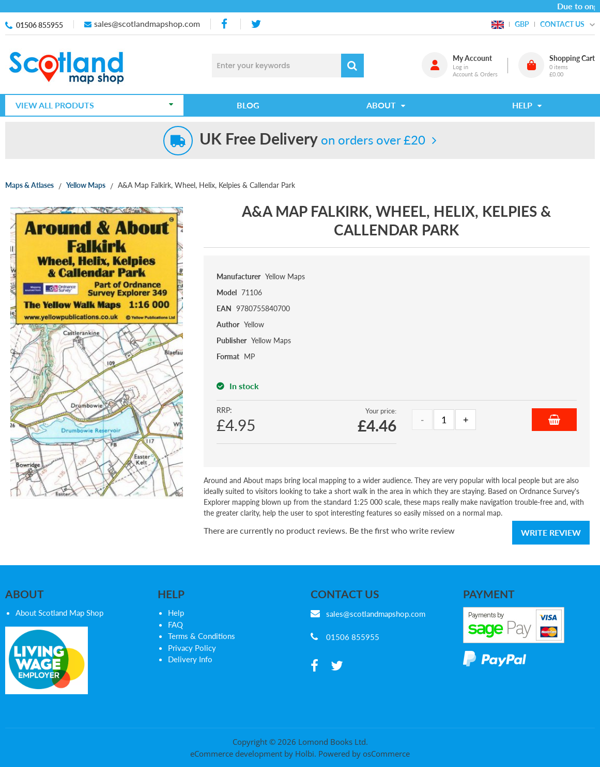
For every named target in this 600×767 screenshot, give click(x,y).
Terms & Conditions (201, 636)
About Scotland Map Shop (59, 612)
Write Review (551, 532)
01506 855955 (39, 25)
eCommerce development (236, 753)
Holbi (304, 753)
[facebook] (225, 24)
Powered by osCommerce (364, 753)
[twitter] (256, 24)
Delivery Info (190, 659)
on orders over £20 (312, 139)
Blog (248, 105)
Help (176, 612)
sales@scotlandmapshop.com (147, 23)
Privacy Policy (192, 647)
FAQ (175, 624)
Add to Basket (554, 419)
